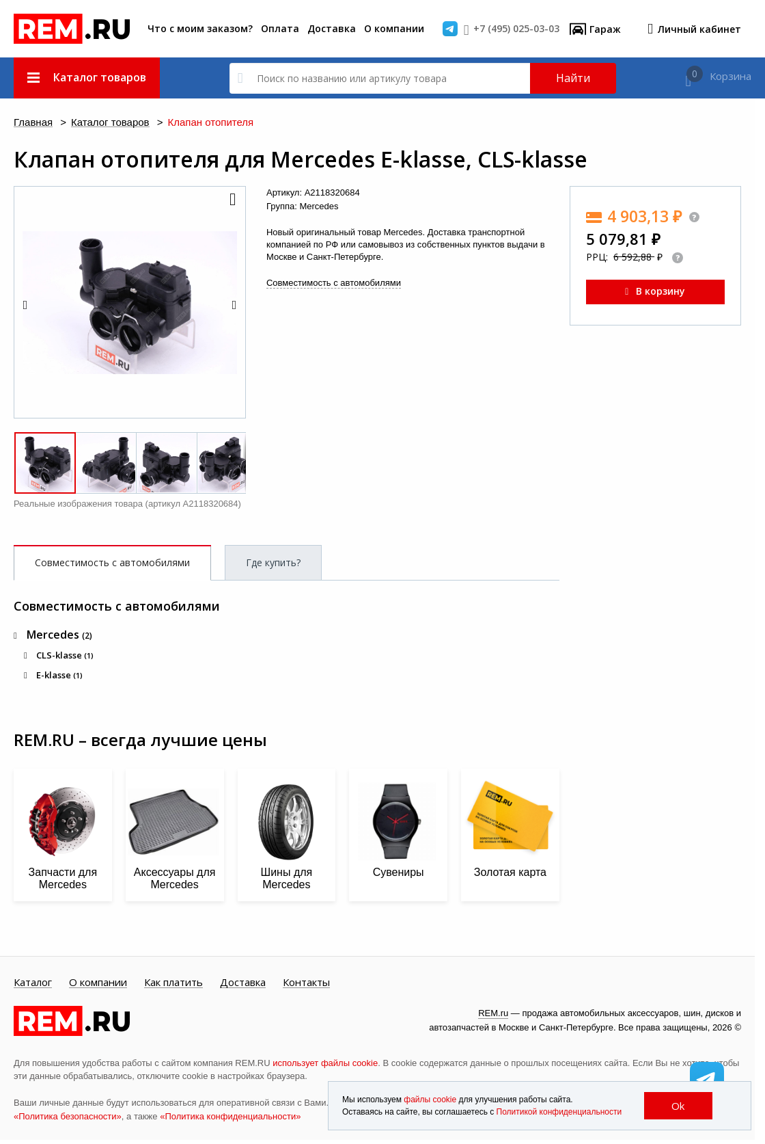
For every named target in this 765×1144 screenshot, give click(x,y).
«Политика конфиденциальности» (230, 1116)
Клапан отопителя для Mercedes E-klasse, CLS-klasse (300, 159)
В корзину (655, 290)
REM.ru (493, 1013)
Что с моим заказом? (200, 28)
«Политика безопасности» (68, 1116)
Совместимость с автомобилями (333, 283)
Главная (33, 122)
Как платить (173, 982)
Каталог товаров (110, 122)
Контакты (306, 982)
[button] (231, 200)
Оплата (280, 28)
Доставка (331, 28)
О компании (394, 28)
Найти (573, 77)
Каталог (33, 982)
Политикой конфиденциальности (559, 1112)
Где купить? (273, 562)
